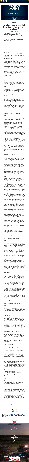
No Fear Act (15, 431)
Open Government (15, 432)
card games (21, 414)
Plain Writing (14, 433)
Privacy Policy (14, 435)
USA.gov (14, 438)
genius (9, 415)
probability (20, 415)
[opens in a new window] (4, 450)
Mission (14, 426)
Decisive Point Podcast (6, 414)
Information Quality (14, 429)
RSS (14, 440)
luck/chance (5, 415)
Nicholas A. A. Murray (14, 414)
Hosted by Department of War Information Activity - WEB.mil (14, 456)
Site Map (14, 441)
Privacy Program (14, 436)
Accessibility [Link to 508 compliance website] (14, 428)
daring (17, 415)
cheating (4, 416)
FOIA (14, 427)
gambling (13, 415)
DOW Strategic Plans (14, 437)
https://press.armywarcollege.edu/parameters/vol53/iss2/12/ (13, 53)
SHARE (13, 410)
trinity (24, 415)
